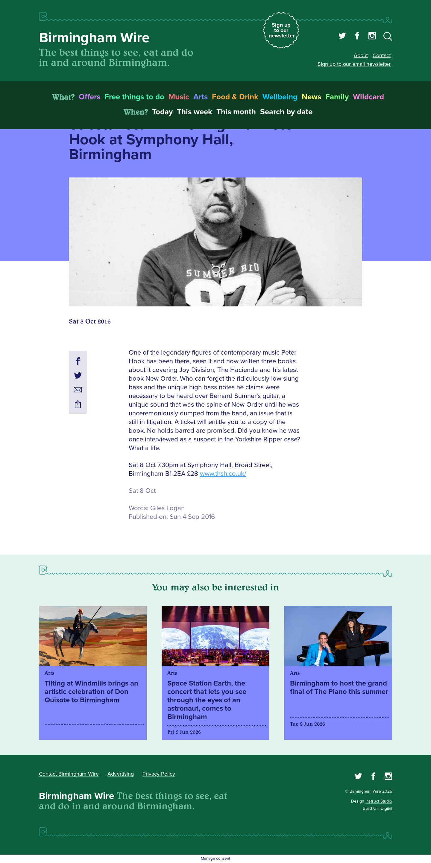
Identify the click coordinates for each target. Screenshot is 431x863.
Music (179, 97)
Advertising (120, 774)
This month (236, 112)
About (361, 55)
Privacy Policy (158, 774)
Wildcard (368, 97)
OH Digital (382, 808)
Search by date (286, 112)
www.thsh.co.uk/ (223, 474)
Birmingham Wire (94, 37)
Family (337, 97)
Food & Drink (235, 97)
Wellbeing (280, 97)
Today (162, 112)
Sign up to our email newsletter (354, 64)
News (311, 97)
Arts (200, 97)
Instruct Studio (378, 801)
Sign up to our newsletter (282, 30)
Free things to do (134, 97)
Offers (89, 97)
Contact (382, 55)
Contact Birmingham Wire (69, 774)
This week (194, 112)
